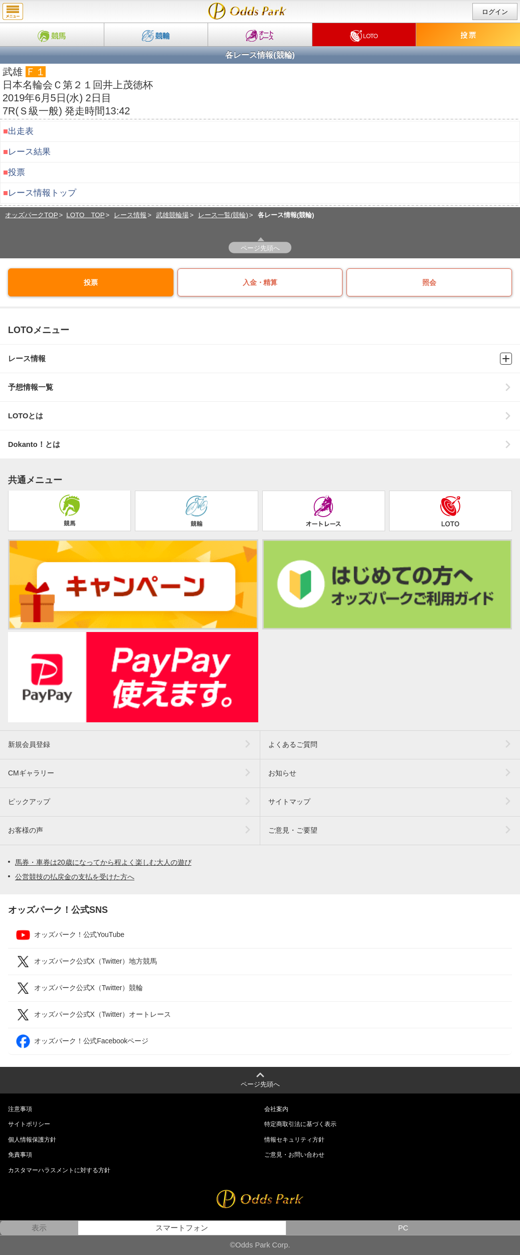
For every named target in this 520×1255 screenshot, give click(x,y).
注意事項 (20, 1109)
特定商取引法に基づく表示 (300, 1124)
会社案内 (276, 1109)
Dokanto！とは (260, 444)
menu (13, 11)
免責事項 (20, 1154)
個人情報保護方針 (32, 1139)
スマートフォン (181, 1228)
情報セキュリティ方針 (294, 1139)
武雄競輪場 (172, 215)
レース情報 (130, 215)
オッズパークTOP (31, 215)
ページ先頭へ (260, 248)
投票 (16, 172)
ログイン (495, 12)
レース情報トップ (42, 193)
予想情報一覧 (260, 387)
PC (403, 1228)
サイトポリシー (29, 1124)
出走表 (21, 131)
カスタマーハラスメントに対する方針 (59, 1170)
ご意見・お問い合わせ (294, 1154)
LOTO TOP (85, 215)
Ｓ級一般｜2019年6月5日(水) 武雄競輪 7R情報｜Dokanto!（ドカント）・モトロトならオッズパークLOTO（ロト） (247, 11)
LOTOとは (260, 416)
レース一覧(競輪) (223, 215)
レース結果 (29, 151)
